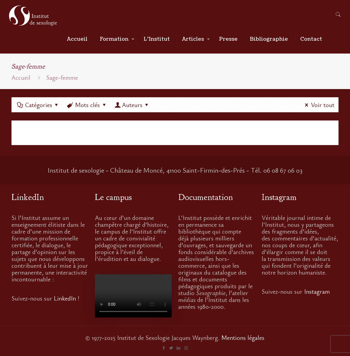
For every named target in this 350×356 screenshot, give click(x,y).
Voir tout (318, 105)
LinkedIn (65, 298)
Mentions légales (242, 337)
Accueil (20, 77)
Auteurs (132, 105)
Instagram (317, 291)
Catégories (38, 105)
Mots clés (87, 105)
